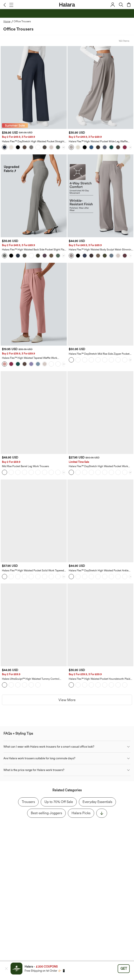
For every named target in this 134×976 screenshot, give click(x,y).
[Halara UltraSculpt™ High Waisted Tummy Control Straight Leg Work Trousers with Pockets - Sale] (34, 624)
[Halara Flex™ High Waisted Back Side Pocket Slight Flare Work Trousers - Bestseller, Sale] (34, 195)
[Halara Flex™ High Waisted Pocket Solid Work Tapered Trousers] (34, 520)
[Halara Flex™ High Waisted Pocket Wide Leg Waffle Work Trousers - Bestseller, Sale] (100, 87)
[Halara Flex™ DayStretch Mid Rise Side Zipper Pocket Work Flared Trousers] (100, 304)
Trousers (28, 802)
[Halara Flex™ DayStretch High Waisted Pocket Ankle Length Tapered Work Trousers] (100, 520)
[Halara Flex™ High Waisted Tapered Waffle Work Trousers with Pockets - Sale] (34, 304)
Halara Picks (81, 813)
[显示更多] (101, 813)
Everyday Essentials (97, 802)
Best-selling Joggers (46, 813)
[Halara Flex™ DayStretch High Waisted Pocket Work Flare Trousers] (100, 412)
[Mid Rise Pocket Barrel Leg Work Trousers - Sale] (34, 412)
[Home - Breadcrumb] (8, 21)
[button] (4, 4)
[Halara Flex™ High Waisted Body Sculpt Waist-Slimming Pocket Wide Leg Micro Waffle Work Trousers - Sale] (100, 195)
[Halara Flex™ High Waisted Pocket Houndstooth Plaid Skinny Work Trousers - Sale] (100, 624)
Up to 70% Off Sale (58, 802)
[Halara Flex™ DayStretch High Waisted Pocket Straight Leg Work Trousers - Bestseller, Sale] (34, 87)
